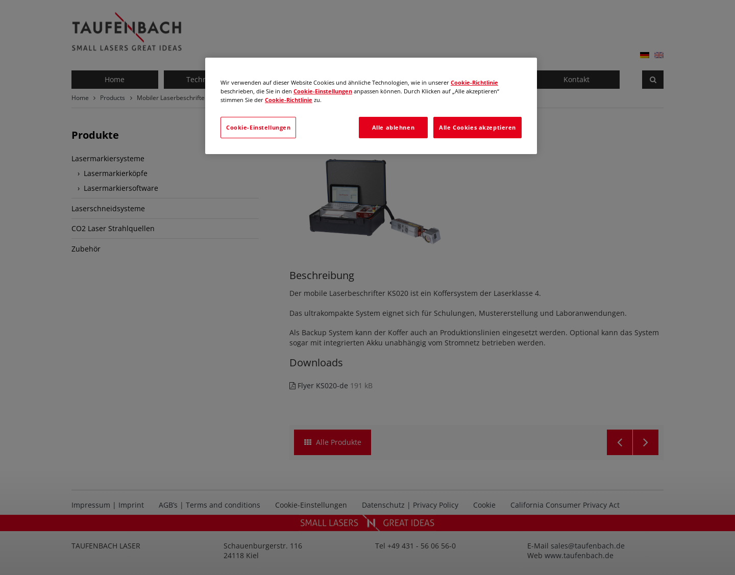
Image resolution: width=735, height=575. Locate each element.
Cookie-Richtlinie (474, 82)
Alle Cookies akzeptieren (477, 127)
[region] (371, 106)
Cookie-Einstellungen (322, 91)
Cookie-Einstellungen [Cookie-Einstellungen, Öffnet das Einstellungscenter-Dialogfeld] (258, 127)
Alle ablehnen (393, 127)
